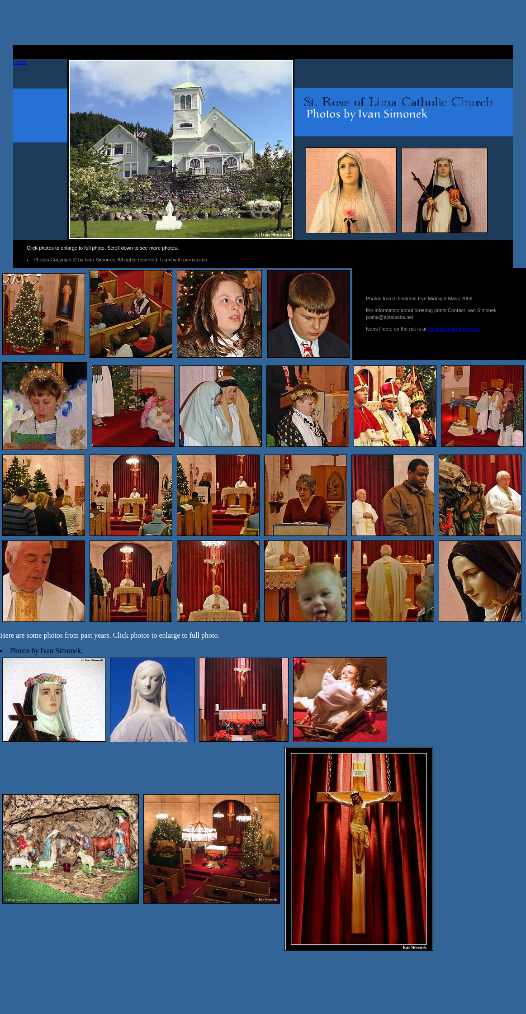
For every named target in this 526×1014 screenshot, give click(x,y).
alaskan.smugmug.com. (454, 329)
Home (19, 62)
